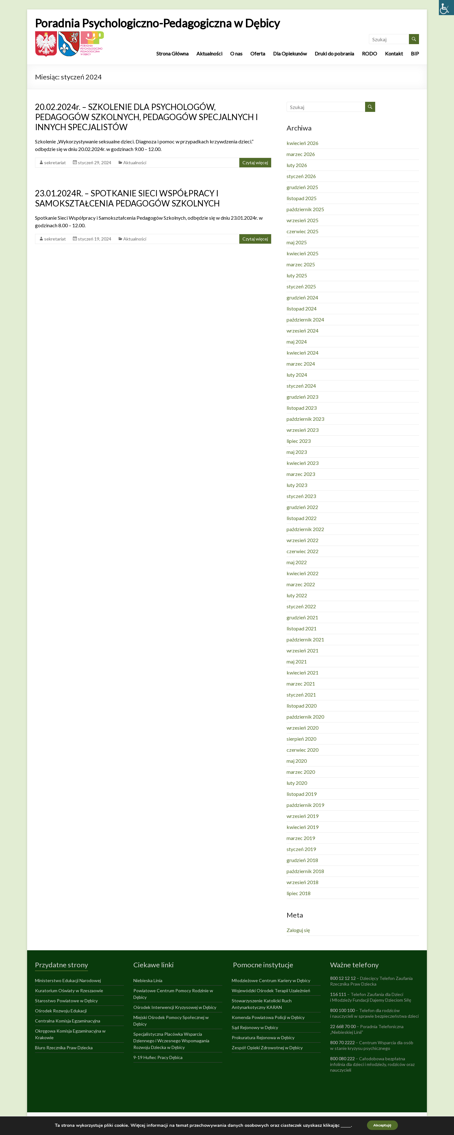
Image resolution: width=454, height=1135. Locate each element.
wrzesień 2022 (302, 540)
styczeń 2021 (301, 695)
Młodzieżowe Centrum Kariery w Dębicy (271, 980)
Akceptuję (382, 1125)
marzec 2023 (301, 474)
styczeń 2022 (301, 606)
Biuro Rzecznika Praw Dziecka (64, 1047)
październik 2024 (305, 319)
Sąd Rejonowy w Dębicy (255, 1027)
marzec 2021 (301, 683)
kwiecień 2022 (302, 573)
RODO (369, 53)
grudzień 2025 (302, 187)
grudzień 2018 (302, 860)
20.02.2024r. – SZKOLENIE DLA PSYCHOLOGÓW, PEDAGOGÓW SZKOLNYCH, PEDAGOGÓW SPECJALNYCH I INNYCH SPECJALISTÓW (146, 117)
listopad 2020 (302, 706)
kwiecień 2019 (302, 827)
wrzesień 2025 (302, 220)
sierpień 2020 (301, 739)
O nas (236, 53)
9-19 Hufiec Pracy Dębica (158, 1057)
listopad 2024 (302, 308)
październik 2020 (305, 717)
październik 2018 (305, 871)
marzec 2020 (301, 772)
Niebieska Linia (147, 980)
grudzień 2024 (302, 297)
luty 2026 (297, 165)
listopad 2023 (302, 408)
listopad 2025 (302, 198)
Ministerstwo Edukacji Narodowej (68, 980)
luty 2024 (297, 375)
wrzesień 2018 (302, 882)
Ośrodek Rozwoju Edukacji (61, 1010)
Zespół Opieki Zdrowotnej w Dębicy (267, 1047)
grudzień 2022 (302, 507)
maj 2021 (297, 661)
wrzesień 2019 (302, 816)
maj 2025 (297, 242)
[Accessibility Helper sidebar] (446, 7)
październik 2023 (305, 419)
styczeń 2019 (301, 849)
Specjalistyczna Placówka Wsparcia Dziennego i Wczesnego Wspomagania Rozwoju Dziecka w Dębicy (171, 1040)
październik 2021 (305, 639)
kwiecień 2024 (302, 353)
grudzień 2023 (302, 397)
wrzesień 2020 (302, 728)
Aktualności (209, 53)
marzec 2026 (301, 154)
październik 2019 (305, 805)
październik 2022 (305, 529)
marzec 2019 (301, 838)
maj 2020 (297, 761)
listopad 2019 (302, 794)
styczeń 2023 (301, 496)
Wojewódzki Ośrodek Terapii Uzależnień (271, 990)
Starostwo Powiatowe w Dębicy (66, 1000)
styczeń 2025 (301, 286)
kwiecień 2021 (302, 672)
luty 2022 (297, 595)
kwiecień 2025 (302, 253)
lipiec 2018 (299, 893)
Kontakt (394, 53)
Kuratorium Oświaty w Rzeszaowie (69, 990)
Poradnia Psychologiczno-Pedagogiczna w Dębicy (157, 23)
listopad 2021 (302, 628)
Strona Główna (172, 53)
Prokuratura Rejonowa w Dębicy (263, 1037)
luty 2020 (297, 783)
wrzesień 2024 (302, 330)
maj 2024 (297, 342)
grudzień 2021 (302, 617)
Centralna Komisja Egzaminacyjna (67, 1020)
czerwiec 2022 (302, 551)
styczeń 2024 (301, 386)
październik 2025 (305, 209)
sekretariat (55, 162)
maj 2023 (297, 452)
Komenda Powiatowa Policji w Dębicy (268, 1017)
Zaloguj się (298, 930)
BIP (415, 53)
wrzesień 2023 (302, 430)
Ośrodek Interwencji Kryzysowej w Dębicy (174, 1007)
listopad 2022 (302, 518)
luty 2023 (297, 485)
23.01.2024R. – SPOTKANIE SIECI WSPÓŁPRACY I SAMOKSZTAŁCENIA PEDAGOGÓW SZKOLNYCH (127, 198)
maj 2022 (297, 562)
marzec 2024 (301, 364)
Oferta (257, 53)
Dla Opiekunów (290, 53)
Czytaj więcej (255, 162)
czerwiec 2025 (302, 231)
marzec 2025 (301, 264)
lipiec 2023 (299, 441)
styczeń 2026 (301, 176)
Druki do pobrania (334, 53)
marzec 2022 (301, 584)
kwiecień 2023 (302, 463)
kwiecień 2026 (302, 143)
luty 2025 (297, 275)
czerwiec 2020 (302, 750)
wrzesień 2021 (302, 650)
